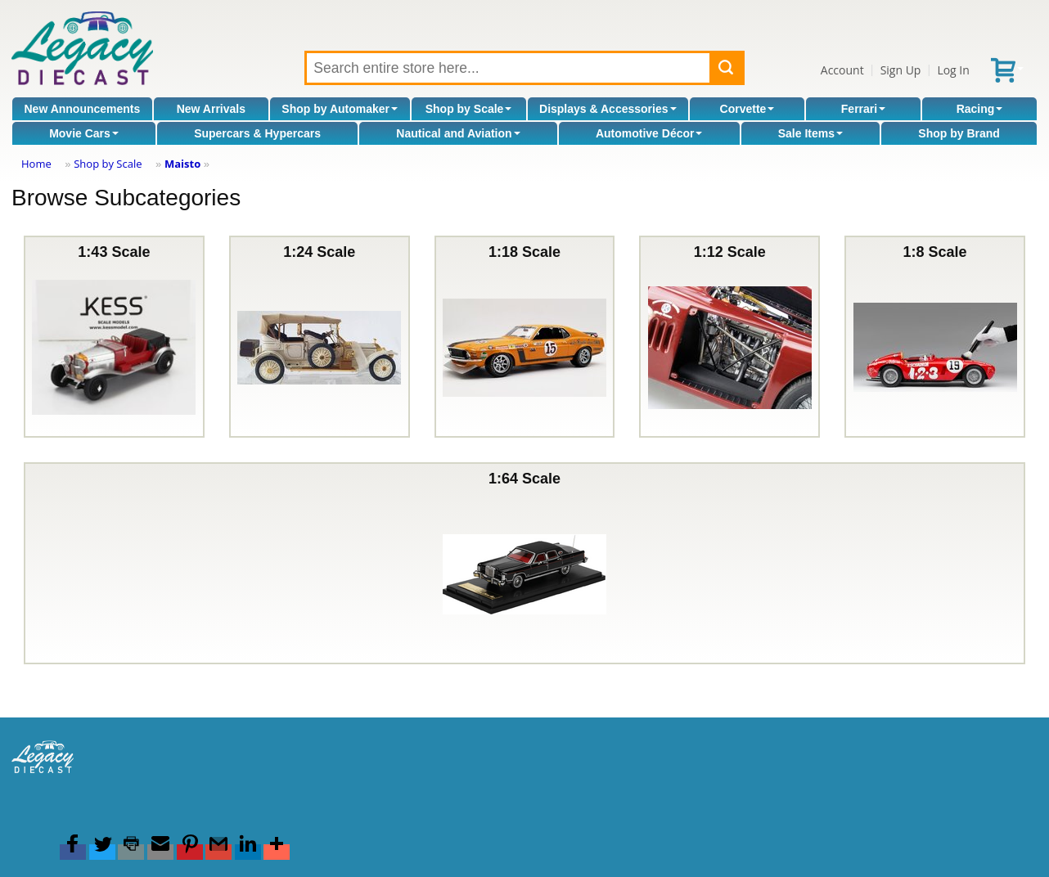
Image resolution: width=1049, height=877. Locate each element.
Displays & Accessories (607, 108)
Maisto (182, 163)
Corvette (747, 108)
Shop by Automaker (339, 108)
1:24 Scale (319, 337)
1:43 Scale (114, 337)
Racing (980, 108)
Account (842, 70)
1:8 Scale (935, 337)
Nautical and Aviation (458, 133)
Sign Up (900, 70)
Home (36, 163)
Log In (953, 70)
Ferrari (863, 108)
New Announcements (82, 108)
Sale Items (810, 133)
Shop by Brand (959, 133)
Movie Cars (84, 133)
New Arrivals (211, 108)
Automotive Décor (649, 133)
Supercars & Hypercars (257, 133)
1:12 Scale (730, 337)
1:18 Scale (524, 337)
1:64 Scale (524, 563)
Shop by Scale (468, 108)
